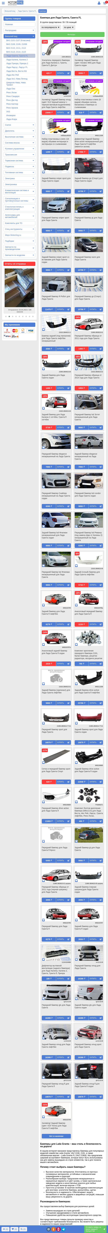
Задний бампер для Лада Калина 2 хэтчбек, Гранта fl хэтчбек (54, 417)
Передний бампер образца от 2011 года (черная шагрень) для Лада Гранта (55, 889)
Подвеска (9, 166)
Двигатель (9, 131)
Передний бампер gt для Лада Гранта (88, 219)
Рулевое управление (14, 149)
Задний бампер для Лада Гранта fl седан (86, 927)
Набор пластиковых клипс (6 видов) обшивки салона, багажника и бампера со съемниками (88, 103)
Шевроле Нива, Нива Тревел (16, 83)
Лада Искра (11, 119)
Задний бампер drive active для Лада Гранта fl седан (87, 770)
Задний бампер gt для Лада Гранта (87, 848)
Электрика (10, 178)
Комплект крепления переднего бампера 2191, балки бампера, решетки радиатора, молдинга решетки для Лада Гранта (88, 655)
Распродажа (10, 30)
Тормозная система (14, 160)
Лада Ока (10, 89)
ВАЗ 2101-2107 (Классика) (18, 40)
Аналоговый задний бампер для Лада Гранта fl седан (54, 652)
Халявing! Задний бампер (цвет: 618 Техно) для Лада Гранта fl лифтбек (54, 1125)
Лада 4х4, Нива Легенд (16, 79)
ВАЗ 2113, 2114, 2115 (16, 52)
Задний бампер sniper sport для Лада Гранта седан (56, 179)
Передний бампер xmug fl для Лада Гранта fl (55, 1085)
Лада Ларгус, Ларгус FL (17, 67)
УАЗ (8, 111)
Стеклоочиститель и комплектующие (14, 208)
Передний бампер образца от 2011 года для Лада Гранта (88, 337)
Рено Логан (11, 92)
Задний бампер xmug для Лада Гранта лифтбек (56, 1045)
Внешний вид (11, 36)
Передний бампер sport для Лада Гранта (54, 730)
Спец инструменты (13, 229)
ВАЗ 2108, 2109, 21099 (16, 44)
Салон (8, 125)
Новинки (9, 24)
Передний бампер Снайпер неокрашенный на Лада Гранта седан (56, 495)
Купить (60, 73)
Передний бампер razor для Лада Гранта (87, 258)
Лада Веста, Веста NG (16, 71)
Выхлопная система (14, 137)
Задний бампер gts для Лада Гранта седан (88, 1006)
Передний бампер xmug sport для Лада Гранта (88, 1045)
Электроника (11, 184)
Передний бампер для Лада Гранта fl (54, 927)
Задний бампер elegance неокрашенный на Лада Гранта (86, 456)
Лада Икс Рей (12, 75)
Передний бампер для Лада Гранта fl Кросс (54, 848)
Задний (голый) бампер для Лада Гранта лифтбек (87, 573)
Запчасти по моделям (15, 255)
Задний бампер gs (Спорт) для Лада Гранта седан (89, 179)
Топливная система (14, 172)
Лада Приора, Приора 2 (17, 63)
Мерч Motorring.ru (13, 235)
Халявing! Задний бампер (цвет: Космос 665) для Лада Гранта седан (88, 62)
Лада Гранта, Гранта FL (17, 56)
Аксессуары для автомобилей (12, 216)
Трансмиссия (11, 155)
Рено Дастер (12, 100)
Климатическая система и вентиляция (17, 191)
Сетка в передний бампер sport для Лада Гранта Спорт (56, 770)
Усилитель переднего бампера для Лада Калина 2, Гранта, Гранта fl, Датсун (56, 62)
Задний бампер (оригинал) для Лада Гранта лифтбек (56, 691)
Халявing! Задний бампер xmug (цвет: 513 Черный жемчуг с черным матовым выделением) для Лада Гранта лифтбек (56, 103)
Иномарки (10, 115)
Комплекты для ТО (13, 223)
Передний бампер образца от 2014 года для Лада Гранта (88, 376)
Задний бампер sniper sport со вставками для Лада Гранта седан (55, 259)
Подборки (9, 241)
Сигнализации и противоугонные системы (16, 199)
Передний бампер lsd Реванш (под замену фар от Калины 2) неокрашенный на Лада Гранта (88, 536)
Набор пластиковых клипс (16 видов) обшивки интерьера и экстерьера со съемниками (55, 141)
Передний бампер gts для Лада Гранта (56, 1006)
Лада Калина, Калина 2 (17, 59)
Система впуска (12, 143)
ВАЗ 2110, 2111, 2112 (16, 48)
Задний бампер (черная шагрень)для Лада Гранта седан (86, 889)
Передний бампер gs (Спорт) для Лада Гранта (88, 297)
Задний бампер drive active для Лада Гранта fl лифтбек (87, 691)
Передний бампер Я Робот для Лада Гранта (56, 297)
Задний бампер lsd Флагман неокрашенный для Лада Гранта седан (54, 535)
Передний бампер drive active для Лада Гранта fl (55, 809)
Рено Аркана (12, 108)
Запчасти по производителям (12, 248)
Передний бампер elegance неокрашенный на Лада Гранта (56, 455)
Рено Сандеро (12, 96)
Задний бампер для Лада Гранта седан (53, 376)
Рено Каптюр (12, 104)
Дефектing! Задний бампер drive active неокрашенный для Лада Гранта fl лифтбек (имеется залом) (89, 143)
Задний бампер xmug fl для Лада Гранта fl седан (87, 1085)
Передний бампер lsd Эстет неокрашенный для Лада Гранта (87, 417)
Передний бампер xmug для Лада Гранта (87, 967)
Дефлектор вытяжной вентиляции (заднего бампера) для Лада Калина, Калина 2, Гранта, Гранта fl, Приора (56, 969)
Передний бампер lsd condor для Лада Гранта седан (88, 494)
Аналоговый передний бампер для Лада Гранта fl (88, 612)
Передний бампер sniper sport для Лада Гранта (55, 219)
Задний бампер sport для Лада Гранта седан (89, 730)
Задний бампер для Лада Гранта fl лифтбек (53, 612)
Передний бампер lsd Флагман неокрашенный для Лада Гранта (56, 574)
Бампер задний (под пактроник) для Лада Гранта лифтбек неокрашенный (56, 338)
